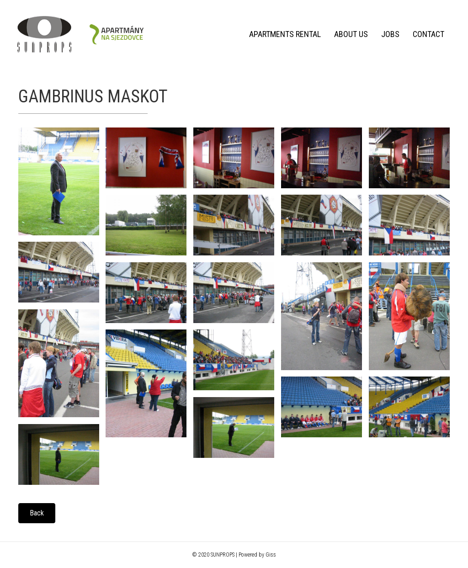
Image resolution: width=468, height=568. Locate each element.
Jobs (389, 34)
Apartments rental (284, 34)
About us (350, 34)
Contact (427, 34)
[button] (36, 513)
